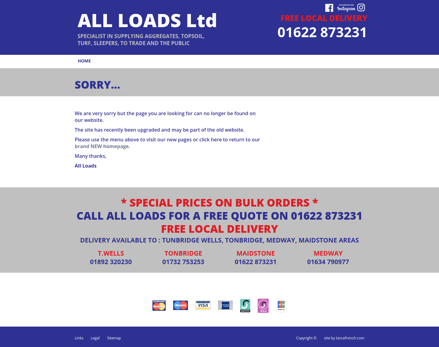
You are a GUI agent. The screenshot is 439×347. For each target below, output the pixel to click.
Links (79, 338)
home (84, 61)
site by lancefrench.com (344, 338)
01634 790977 (328, 261)
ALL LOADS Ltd (147, 20)
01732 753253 (183, 261)
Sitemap (114, 338)
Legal (95, 338)
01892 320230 (111, 261)
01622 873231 (326, 215)
